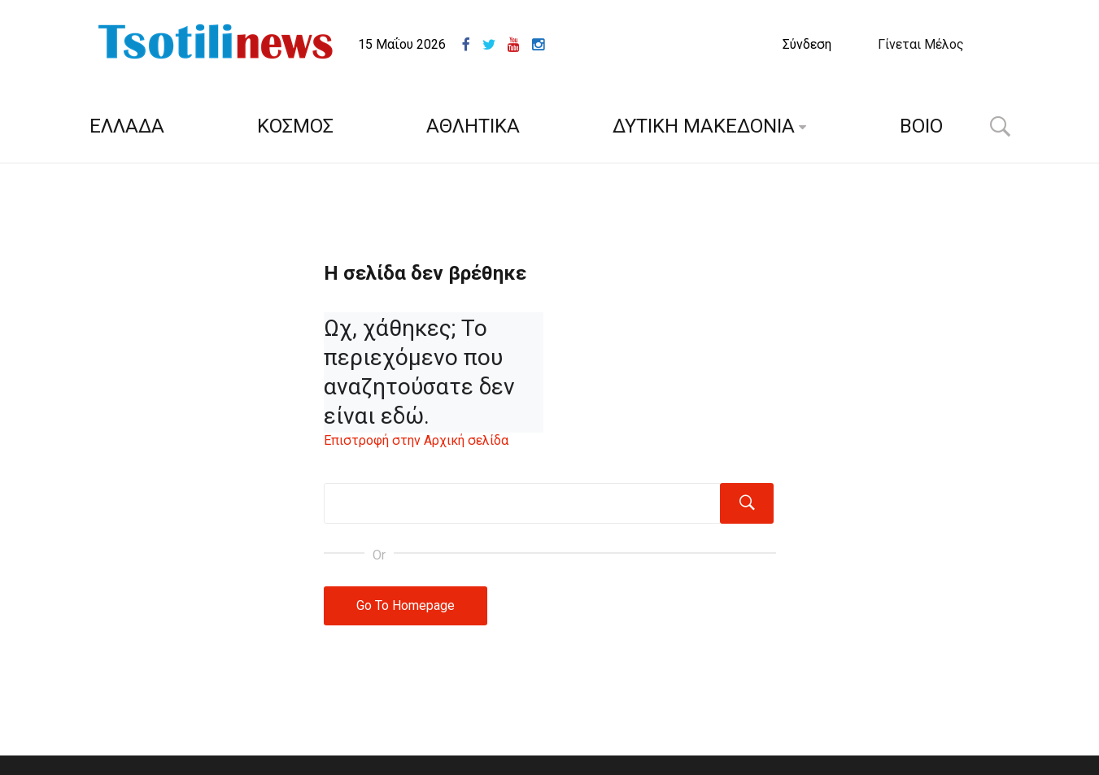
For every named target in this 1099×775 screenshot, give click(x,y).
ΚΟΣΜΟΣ (295, 126)
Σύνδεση (807, 44)
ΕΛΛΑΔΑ (126, 126)
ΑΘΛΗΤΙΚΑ (473, 126)
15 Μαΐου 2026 (402, 44)
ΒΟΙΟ (921, 126)
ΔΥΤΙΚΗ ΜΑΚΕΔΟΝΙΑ (704, 126)
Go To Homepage (405, 605)
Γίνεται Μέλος (921, 44)
